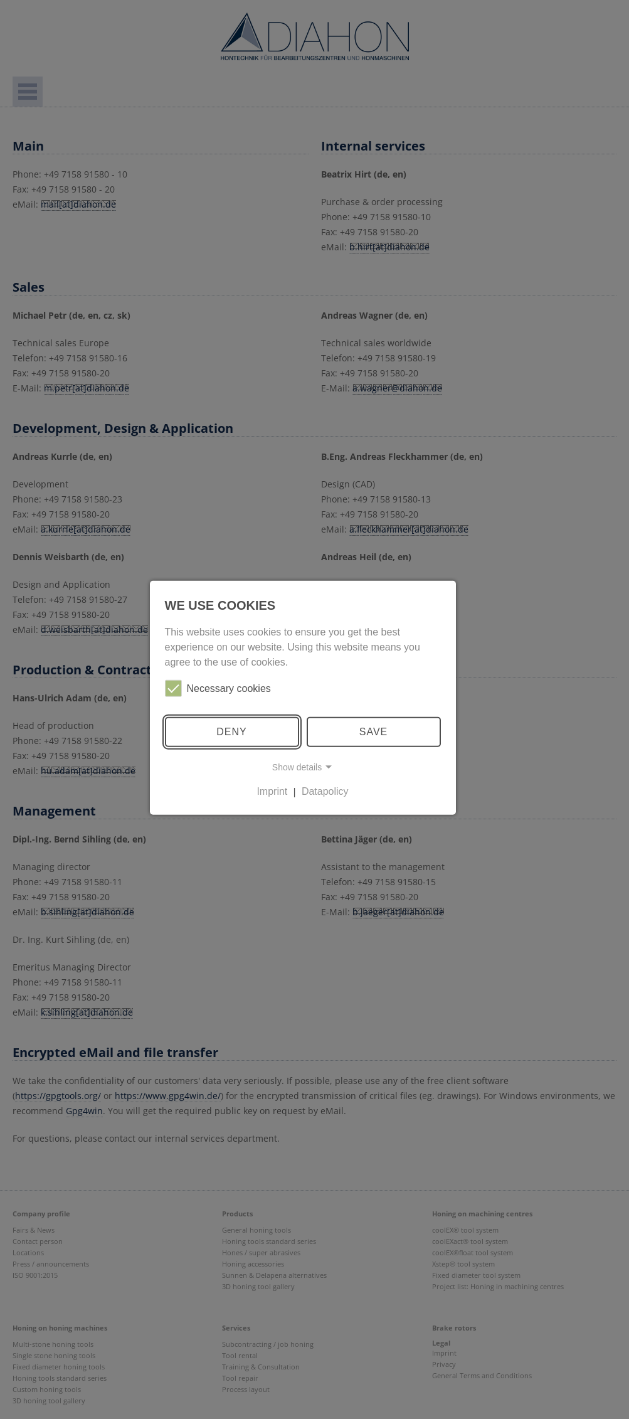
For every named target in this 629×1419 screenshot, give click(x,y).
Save (373, 731)
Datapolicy (325, 791)
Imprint (271, 791)
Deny (231, 731)
